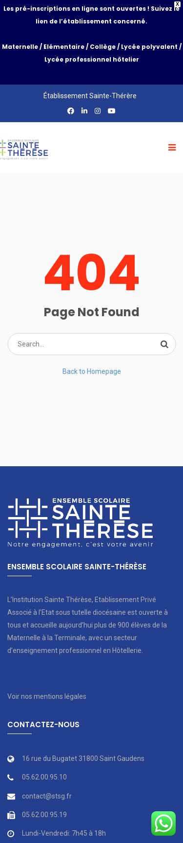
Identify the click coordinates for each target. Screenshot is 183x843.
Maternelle (20, 47)
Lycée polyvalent (149, 47)
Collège (103, 47)
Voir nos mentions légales (46, 678)
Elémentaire (63, 47)
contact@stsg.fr (47, 778)
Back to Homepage (91, 353)
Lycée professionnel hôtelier (91, 59)
